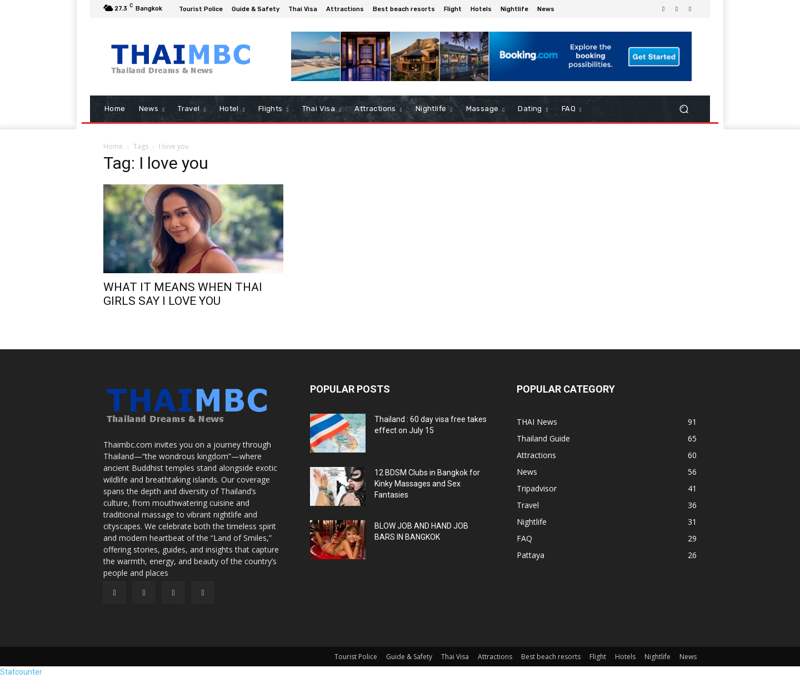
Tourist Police (355, 656)
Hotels (625, 656)
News (688, 656)
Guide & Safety (409, 656)
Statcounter (21, 671)
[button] (684, 109)
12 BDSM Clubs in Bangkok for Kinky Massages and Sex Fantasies (427, 483)
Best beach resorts (551, 656)
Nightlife (657, 656)
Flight (597, 656)
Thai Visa (455, 656)
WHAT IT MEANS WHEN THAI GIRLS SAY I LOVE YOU (182, 294)
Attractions (495, 656)
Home (113, 146)
